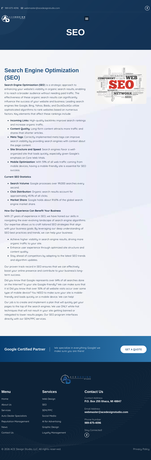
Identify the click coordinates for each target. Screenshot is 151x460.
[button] (86, 18)
